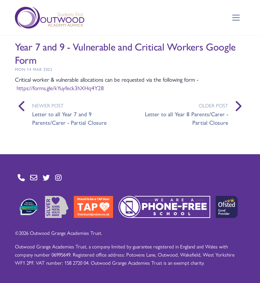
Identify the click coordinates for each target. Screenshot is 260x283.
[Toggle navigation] (236, 17)
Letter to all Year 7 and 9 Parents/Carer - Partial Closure (69, 118)
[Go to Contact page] (21, 177)
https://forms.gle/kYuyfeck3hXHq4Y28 (60, 88)
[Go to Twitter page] (46, 177)
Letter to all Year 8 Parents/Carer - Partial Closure (186, 118)
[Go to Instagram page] (58, 177)
